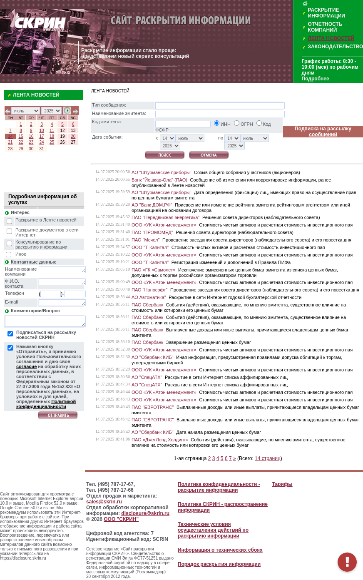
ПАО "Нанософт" (149, 289)
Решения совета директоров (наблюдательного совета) (261, 217)
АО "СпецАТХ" (147, 377)
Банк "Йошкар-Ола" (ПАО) (159, 179)
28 (10, 149)
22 (21, 142)
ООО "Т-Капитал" (150, 247)
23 (31, 142)
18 (52, 136)
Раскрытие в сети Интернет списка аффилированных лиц (226, 377)
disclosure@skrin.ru (145, 513)
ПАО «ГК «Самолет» (153, 269)
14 (10, 136)
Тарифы (282, 484)
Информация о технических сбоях (220, 550)
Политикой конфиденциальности (46, 404)
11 (52, 130)
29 (21, 149)
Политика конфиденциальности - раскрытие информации (219, 487)
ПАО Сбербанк (147, 304)
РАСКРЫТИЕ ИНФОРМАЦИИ (326, 13)
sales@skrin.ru (104, 502)
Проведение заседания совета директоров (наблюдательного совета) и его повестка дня (256, 239)
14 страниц (268, 458)
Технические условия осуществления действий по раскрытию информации (213, 530)
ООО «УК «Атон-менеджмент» (164, 224)
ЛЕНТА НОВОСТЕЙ (331, 38)
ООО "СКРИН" (121, 519)
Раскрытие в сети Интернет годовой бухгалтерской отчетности (235, 297)
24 (41, 142)
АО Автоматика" (149, 297)
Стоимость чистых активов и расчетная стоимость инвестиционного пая (276, 224)
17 (41, 136)
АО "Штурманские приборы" (161, 172)
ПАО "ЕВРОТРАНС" (153, 407)
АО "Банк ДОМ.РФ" (152, 204)
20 (73, 136)
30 (31, 149)
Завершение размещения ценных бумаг (208, 342)
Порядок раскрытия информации (219, 564)
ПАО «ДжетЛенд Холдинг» (160, 439)
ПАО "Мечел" (145, 239)
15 (21, 136)
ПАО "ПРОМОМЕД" (152, 232)
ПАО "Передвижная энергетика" (165, 217)
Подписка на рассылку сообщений (323, 131)
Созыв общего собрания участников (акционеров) (247, 172)
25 (52, 142)
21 (10, 142)
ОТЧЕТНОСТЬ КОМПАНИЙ (325, 27)
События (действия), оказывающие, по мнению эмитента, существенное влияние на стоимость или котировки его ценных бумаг (239, 442)
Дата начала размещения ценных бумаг (218, 432)
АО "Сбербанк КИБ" (153, 357)
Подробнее (315, 79)
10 (41, 130)
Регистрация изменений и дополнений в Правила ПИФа (231, 262)
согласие (26, 366)
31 (41, 149)
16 (31, 136)
